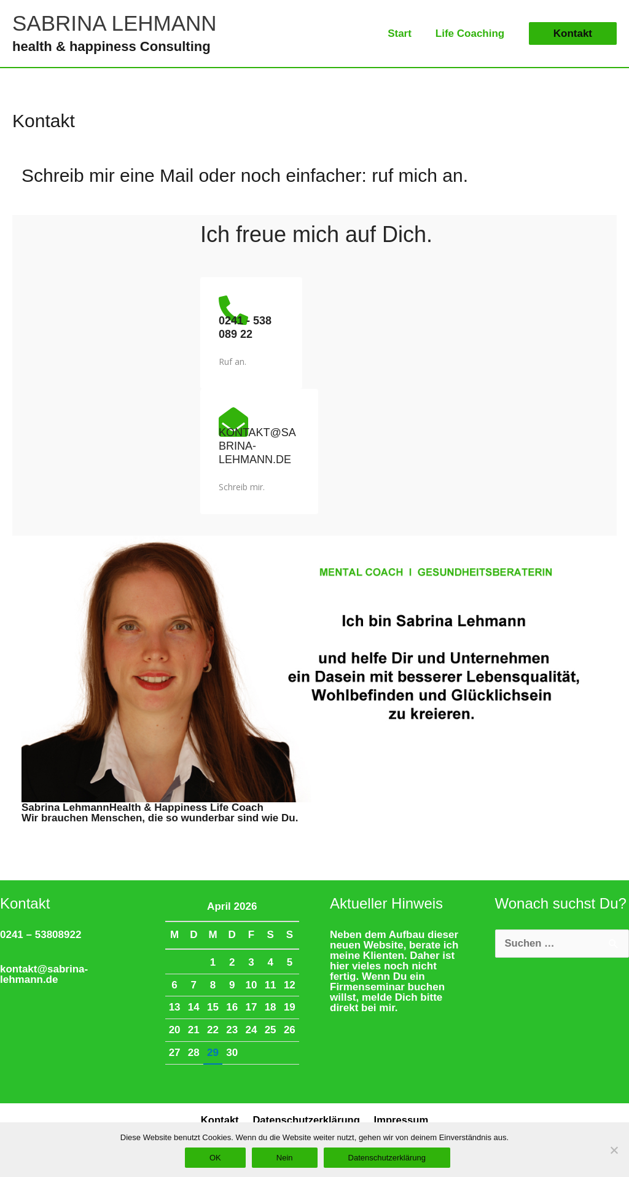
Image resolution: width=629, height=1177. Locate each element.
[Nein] (614, 1150)
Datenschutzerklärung (306, 1121)
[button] (573, 33)
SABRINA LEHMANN (114, 23)
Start (404, 33)
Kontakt (221, 1121)
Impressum (400, 1121)
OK (215, 1157)
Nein (284, 1157)
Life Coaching (471, 33)
